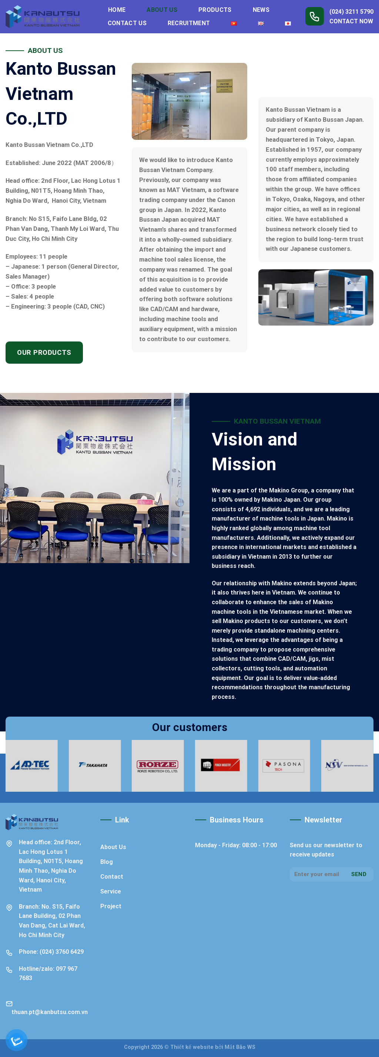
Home (116, 9)
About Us (162, 9)
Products (215, 9)
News (261, 9)
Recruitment (189, 23)
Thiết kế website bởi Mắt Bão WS (212, 1047)
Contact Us (127, 23)
